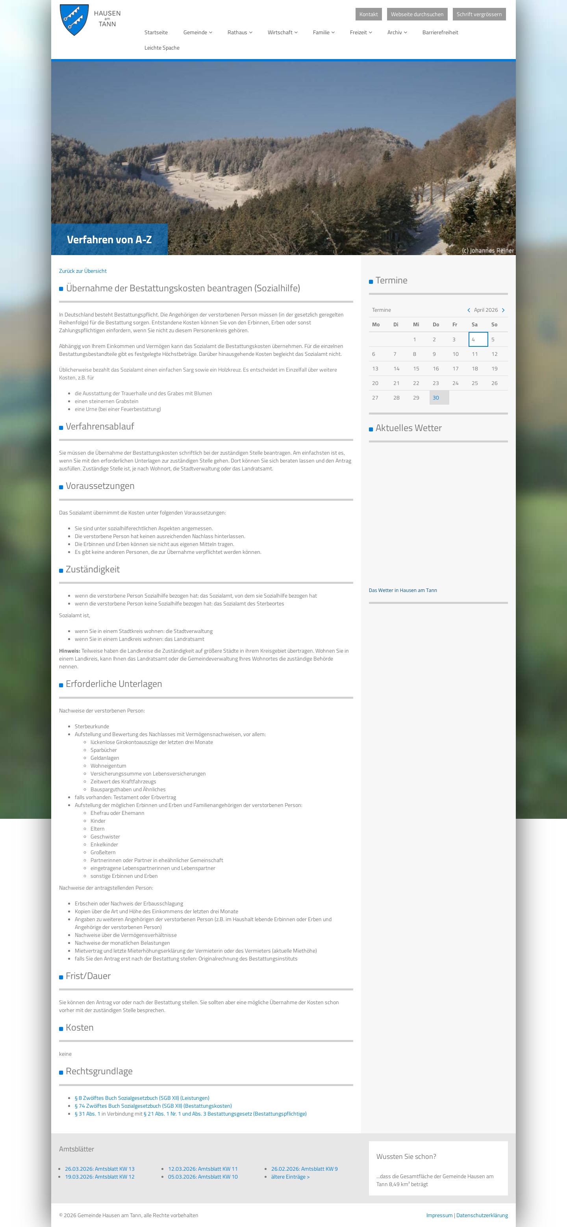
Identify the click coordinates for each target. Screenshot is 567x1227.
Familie (325, 32)
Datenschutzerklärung (482, 1215)
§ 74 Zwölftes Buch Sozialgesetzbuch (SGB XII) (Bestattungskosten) (153, 1105)
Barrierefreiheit (440, 32)
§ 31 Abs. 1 (87, 1113)
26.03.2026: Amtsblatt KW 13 (100, 1168)
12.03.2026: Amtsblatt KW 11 (203, 1168)
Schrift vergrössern (479, 14)
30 (436, 397)
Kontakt (368, 14)
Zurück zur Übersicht (83, 270)
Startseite (156, 32)
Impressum (439, 1215)
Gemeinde (199, 32)
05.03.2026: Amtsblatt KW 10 (203, 1176)
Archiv (398, 32)
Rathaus (241, 32)
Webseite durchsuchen (417, 14)
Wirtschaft (284, 32)
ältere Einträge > (290, 1176)
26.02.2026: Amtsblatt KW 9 (304, 1168)
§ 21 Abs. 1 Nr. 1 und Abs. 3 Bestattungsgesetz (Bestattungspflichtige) (225, 1113)
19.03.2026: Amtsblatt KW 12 (100, 1176)
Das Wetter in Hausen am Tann (403, 590)
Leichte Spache (162, 47)
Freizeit (362, 32)
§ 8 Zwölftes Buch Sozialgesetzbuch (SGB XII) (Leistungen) (142, 1098)
